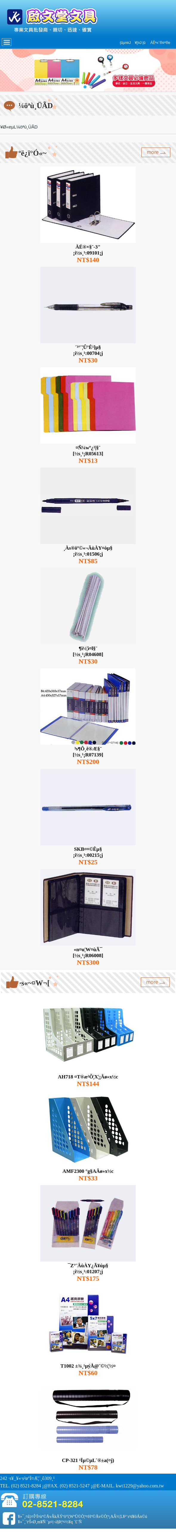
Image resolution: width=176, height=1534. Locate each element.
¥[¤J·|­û (140, 43)
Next (168, 70)
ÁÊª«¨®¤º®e (160, 43)
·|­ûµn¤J (125, 43)
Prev (8, 70)
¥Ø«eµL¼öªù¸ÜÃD (19, 126)
